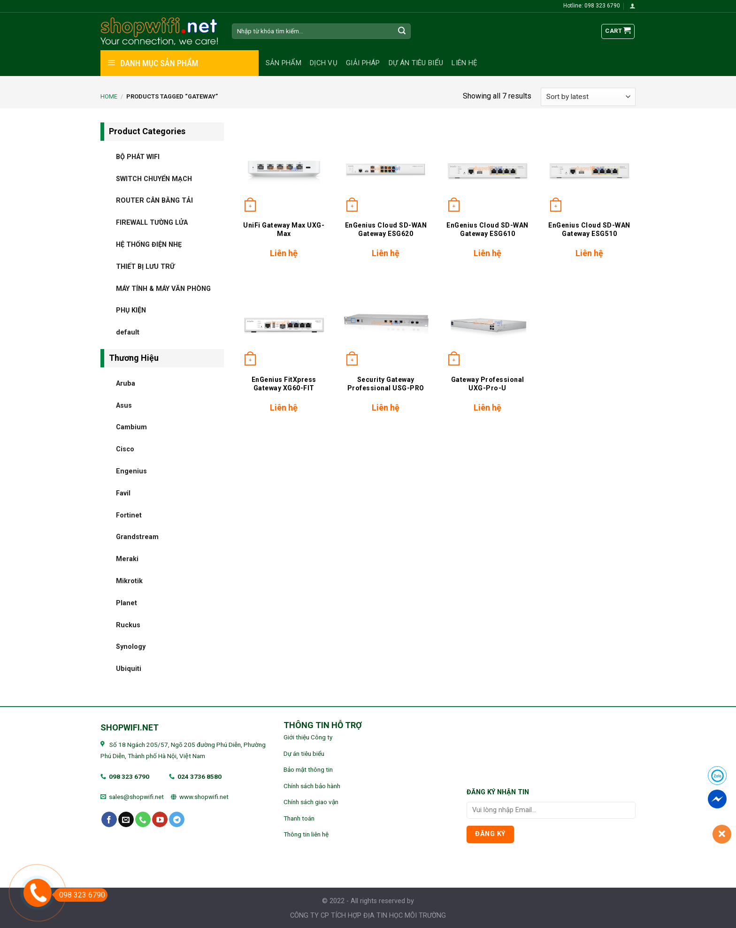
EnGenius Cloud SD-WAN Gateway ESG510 (589, 229)
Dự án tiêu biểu (416, 63)
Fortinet (129, 515)
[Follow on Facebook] (109, 820)
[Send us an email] (126, 820)
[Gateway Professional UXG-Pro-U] (487, 322)
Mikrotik (129, 581)
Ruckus (128, 625)
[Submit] (402, 31)
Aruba (125, 383)
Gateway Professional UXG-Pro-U (487, 384)
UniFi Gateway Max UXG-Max (283, 229)
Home (108, 96)
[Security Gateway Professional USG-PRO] (385, 322)
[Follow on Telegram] (176, 820)
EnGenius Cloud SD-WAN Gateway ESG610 (487, 229)
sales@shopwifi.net (136, 796)
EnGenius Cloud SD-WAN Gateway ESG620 (386, 229)
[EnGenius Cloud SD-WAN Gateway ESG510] (589, 168)
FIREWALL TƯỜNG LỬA (152, 223)
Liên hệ (464, 63)
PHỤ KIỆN (131, 310)
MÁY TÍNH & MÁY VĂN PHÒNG (163, 288)
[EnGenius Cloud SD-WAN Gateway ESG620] (385, 168)
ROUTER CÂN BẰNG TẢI (154, 201)
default (127, 332)
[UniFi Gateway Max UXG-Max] (284, 168)
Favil (123, 493)
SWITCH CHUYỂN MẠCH (154, 179)
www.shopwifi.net (204, 796)
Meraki (127, 559)
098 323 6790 (129, 776)
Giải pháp (363, 63)
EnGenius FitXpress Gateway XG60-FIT (284, 384)
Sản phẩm (283, 63)
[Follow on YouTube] (160, 820)
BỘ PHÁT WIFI (138, 156)
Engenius (131, 471)
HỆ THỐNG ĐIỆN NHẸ (149, 244)
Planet (126, 603)
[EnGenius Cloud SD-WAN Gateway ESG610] (487, 168)
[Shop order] (588, 97)
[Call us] (143, 820)
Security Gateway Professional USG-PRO (385, 384)
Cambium (131, 427)
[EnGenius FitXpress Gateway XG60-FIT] (284, 322)
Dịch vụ (323, 63)
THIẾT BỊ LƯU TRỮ (145, 266)
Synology (131, 647)
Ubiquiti (128, 669)
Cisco (125, 449)
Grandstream (137, 537)
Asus (124, 405)
